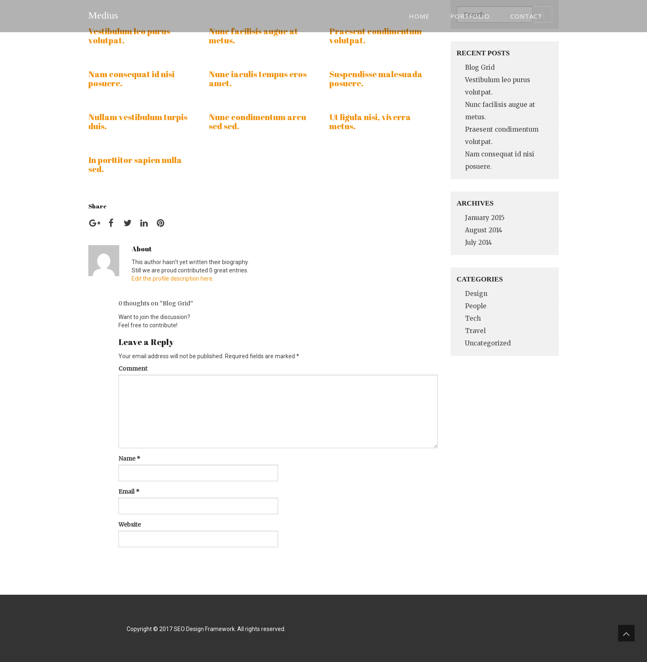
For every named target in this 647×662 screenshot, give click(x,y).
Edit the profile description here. (173, 278)
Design (476, 294)
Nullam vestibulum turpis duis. (137, 121)
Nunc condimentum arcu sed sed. (257, 121)
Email (128, 491)
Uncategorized (488, 343)
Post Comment (151, 561)
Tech (473, 318)
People (475, 306)
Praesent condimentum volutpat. (375, 36)
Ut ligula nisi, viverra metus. (370, 121)
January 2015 (485, 218)
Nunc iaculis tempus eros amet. (258, 79)
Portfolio (470, 16)
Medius (103, 15)
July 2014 (478, 242)
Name (129, 458)
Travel (475, 331)
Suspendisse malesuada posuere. (376, 79)
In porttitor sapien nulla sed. (135, 164)
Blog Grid (480, 67)
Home (419, 16)
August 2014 (483, 230)
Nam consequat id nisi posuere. (131, 79)
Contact (526, 16)
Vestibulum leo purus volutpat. (129, 36)
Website (129, 524)
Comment (132, 368)
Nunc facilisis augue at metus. (253, 36)
